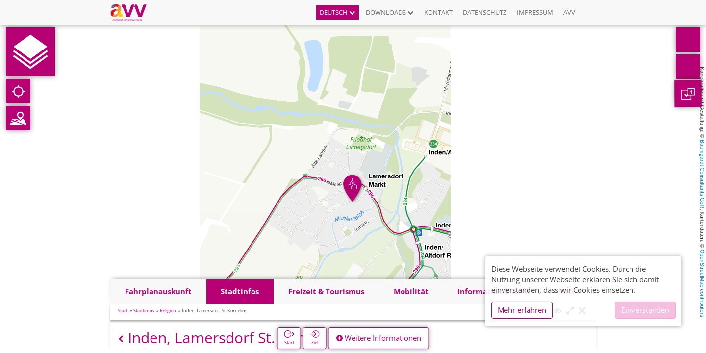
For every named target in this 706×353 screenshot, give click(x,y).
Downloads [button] (390, 12)
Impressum (535, 12)
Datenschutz (484, 12)
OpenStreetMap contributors (702, 283)
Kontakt (438, 12)
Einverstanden (645, 310)
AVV (569, 12)
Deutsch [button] (337, 12)
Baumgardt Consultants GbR (702, 174)
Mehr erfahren (522, 310)
